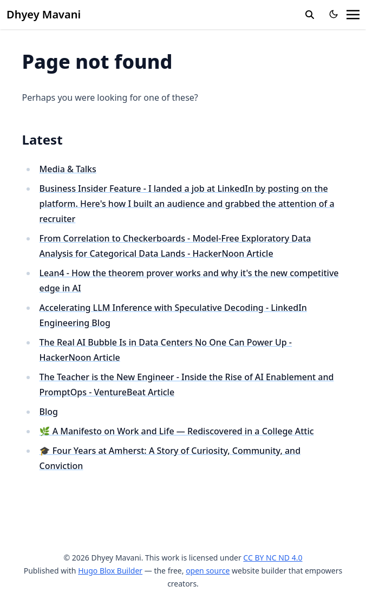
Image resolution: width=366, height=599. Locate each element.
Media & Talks (68, 169)
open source (208, 570)
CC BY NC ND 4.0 (272, 557)
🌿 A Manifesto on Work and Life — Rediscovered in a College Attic (177, 431)
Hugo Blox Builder (110, 570)
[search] (310, 14)
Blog (49, 412)
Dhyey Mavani (43, 14)
